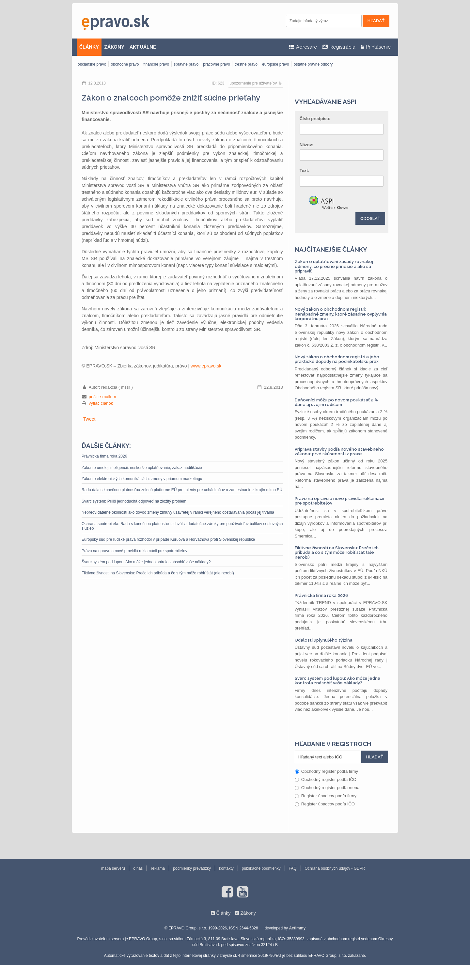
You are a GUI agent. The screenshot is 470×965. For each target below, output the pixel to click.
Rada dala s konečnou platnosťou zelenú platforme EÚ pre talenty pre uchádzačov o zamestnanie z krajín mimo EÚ (182, 490)
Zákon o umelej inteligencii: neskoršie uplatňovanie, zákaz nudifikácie (142, 467)
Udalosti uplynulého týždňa (323, 640)
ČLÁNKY (89, 47)
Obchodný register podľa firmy (326, 771)
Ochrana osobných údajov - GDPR (335, 868)
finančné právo (156, 64)
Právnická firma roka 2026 (104, 456)
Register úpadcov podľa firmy (325, 795)
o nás (138, 868)
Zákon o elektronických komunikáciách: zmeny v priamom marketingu (142, 478)
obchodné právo (125, 64)
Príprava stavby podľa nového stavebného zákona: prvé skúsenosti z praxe (339, 451)
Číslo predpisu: (315, 118)
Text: (304, 170)
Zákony (248, 913)
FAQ (293, 868)
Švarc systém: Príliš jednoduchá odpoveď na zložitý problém (134, 501)
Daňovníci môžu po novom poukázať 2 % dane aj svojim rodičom (336, 402)
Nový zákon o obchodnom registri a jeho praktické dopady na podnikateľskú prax (337, 359)
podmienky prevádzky (192, 868)
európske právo (275, 64)
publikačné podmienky (261, 868)
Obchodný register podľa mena (327, 787)
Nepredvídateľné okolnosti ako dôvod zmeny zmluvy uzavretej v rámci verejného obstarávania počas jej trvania (178, 512)
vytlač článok (101, 403)
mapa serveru (113, 868)
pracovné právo (216, 64)
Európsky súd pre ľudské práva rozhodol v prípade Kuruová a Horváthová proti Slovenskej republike (168, 539)
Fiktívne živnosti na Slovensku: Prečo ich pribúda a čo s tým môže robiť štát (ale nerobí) (158, 573)
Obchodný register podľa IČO (325, 779)
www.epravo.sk (206, 365)
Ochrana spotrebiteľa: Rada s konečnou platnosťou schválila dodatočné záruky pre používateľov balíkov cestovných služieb (182, 526)
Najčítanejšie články (331, 249)
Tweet (89, 419)
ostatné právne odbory (313, 64)
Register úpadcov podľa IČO (325, 804)
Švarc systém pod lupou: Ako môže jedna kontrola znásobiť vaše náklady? (146, 562)
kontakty (226, 868)
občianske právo (92, 64)
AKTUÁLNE (143, 47)
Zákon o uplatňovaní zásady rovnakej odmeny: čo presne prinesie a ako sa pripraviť (334, 266)
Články (223, 913)
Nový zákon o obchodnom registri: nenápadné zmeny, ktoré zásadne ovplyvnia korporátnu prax (341, 314)
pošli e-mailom (102, 396)
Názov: (307, 144)
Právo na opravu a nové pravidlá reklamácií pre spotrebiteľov (134, 551)
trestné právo (246, 64)
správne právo (186, 64)
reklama (158, 868)
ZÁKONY (114, 47)
